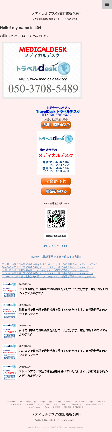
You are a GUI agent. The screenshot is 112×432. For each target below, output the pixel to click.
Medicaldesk (11, 401)
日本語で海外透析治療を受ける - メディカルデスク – (56, 420)
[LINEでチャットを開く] (56, 246)
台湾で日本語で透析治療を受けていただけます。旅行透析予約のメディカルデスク (45, 270)
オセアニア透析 (59, 404)
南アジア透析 (39, 401)
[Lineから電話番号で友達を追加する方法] (56, 256)
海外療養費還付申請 (93, 404)
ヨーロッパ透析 (43, 404)
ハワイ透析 (100, 401)
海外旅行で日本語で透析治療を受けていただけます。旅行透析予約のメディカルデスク (47, 267)
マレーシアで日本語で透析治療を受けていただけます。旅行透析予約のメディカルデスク (49, 276)
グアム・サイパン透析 (84, 401)
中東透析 (67, 401)
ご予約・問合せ (75, 404)
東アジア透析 (25, 401)
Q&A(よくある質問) (52, 407)
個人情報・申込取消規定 (73, 407)
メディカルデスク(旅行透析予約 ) (56, 13)
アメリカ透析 (16, 404)
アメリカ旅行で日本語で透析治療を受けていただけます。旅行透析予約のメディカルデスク (50, 264)
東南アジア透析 (55, 401)
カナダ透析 (29, 404)
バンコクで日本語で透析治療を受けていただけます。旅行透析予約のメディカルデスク (47, 273)
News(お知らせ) (35, 407)
